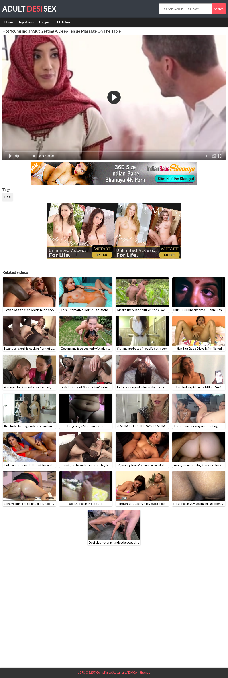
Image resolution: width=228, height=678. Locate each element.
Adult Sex (29, 8)
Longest (45, 22)
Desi (7, 197)
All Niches (63, 22)
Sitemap (145, 672)
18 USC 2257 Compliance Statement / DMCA (107, 672)
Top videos (26, 22)
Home (8, 22)
